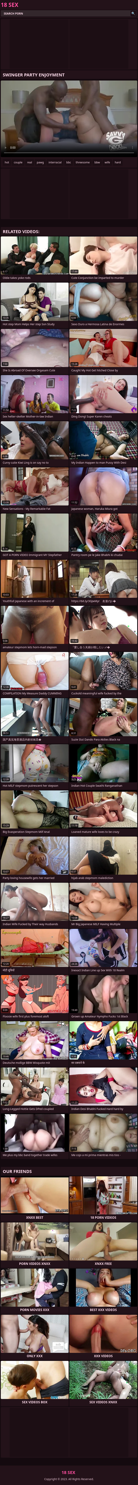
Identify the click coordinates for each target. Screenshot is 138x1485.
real (29, 162)
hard (118, 162)
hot (7, 162)
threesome (83, 162)
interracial (55, 162)
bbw (97, 162)
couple (18, 162)
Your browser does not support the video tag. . (69, 119)
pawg (40, 162)
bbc (68, 162)
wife (107, 162)
